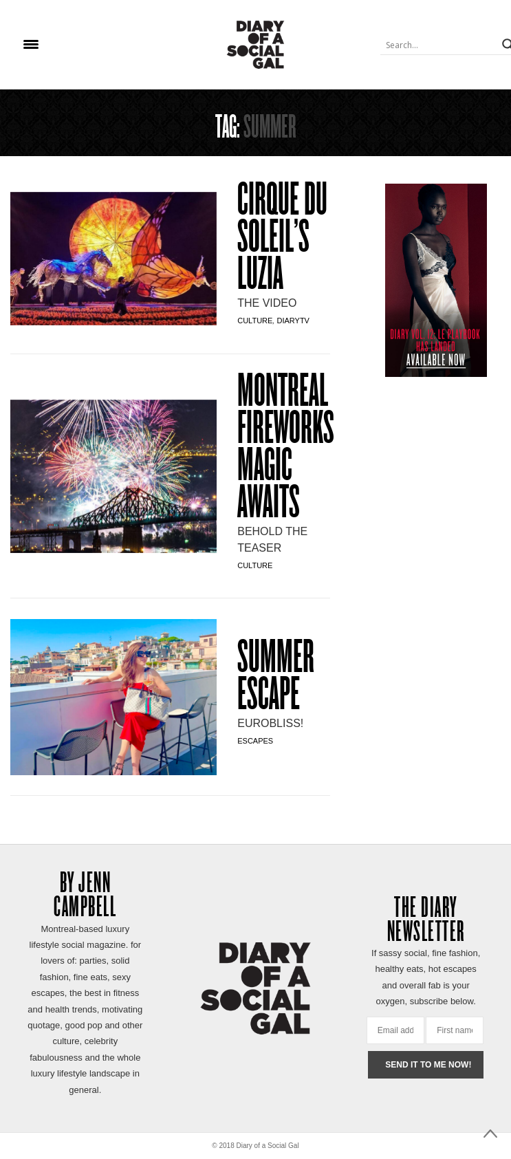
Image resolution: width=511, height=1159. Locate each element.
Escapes (255, 741)
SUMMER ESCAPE (275, 678)
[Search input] (439, 44)
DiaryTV (292, 320)
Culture (254, 320)
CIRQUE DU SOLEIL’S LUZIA (282, 239)
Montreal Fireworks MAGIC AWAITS (285, 449)
